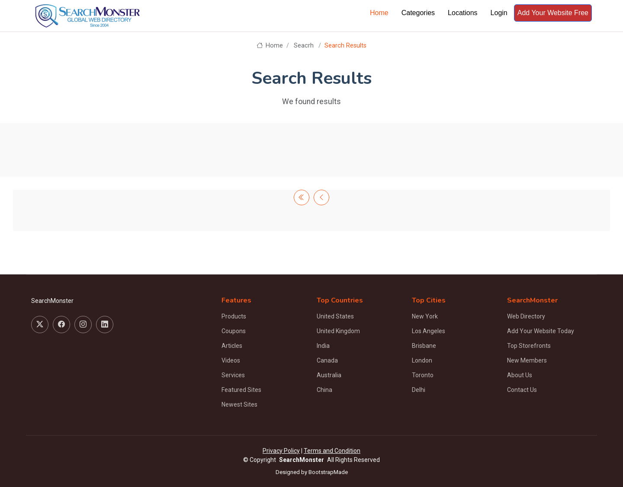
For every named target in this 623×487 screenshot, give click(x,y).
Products (234, 316)
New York (425, 316)
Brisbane (424, 346)
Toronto (423, 375)
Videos (231, 360)
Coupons (234, 331)
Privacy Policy (281, 450)
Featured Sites (241, 390)
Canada (327, 360)
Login (499, 12)
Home (379, 12)
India (323, 346)
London (422, 360)
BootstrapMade (328, 472)
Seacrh (304, 45)
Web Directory (526, 316)
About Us (519, 375)
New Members (527, 360)
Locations (463, 12)
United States (335, 316)
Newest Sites (239, 404)
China (324, 390)
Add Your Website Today (540, 331)
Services (233, 375)
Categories (418, 12)
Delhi (418, 390)
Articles (232, 346)
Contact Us (522, 390)
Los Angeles (428, 331)
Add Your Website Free (552, 12)
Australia (329, 375)
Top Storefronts (529, 346)
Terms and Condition (332, 450)
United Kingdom (338, 331)
